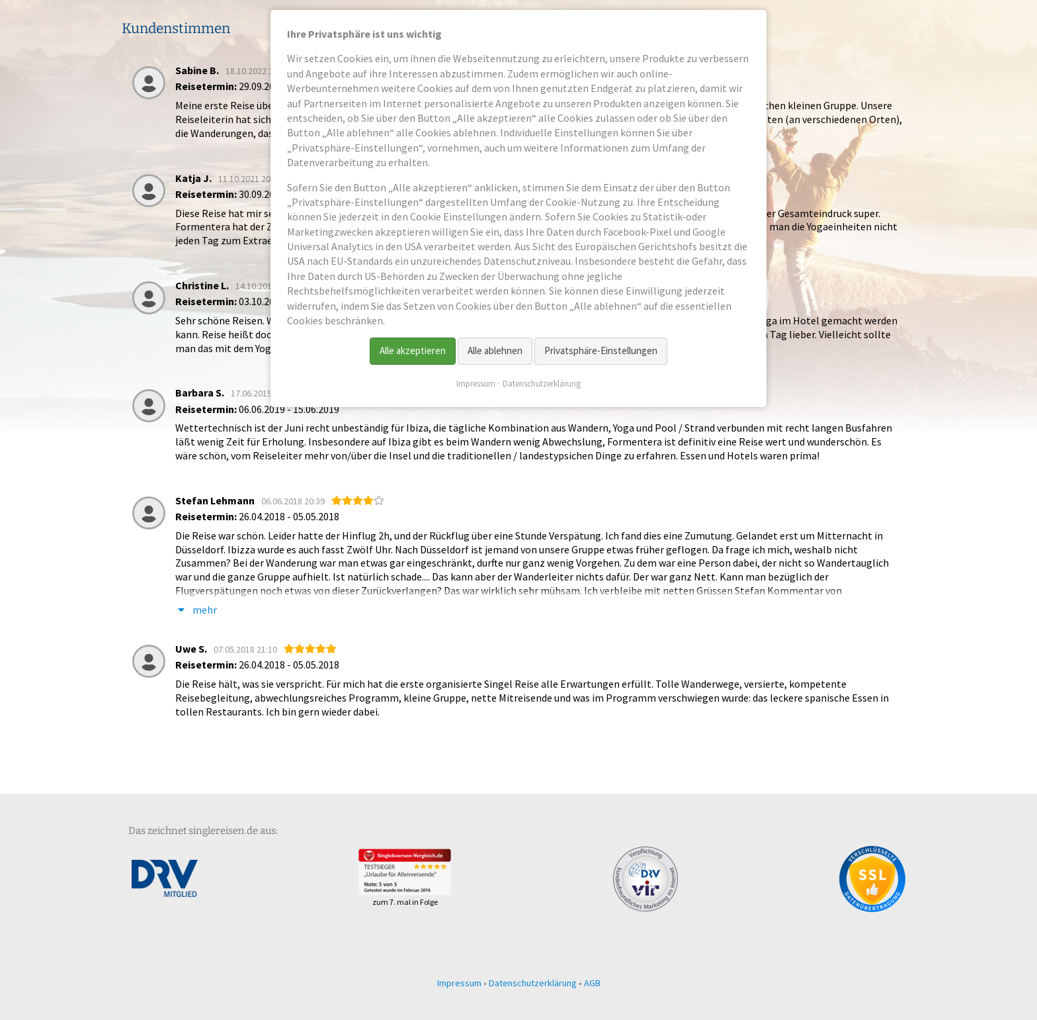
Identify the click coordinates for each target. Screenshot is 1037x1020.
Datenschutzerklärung (533, 983)
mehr (196, 610)
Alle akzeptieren (413, 350)
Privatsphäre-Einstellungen (600, 350)
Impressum (459, 983)
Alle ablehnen (495, 350)
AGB (592, 983)
